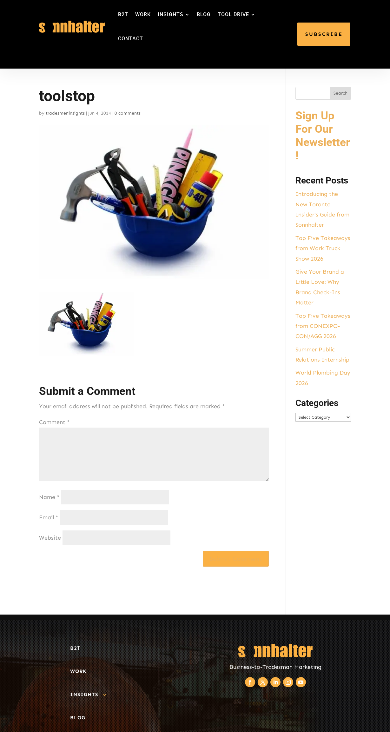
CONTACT (130, 39)
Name (49, 497)
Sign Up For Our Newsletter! (322, 135)
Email (48, 517)
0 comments (128, 113)
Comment (54, 422)
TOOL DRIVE (233, 14)
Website (50, 537)
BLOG (204, 14)
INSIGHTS (170, 14)
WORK (143, 14)
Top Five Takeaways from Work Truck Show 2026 (322, 248)
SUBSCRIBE (324, 34)
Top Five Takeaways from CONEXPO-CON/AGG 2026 (322, 326)
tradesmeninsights (65, 113)
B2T (123, 14)
